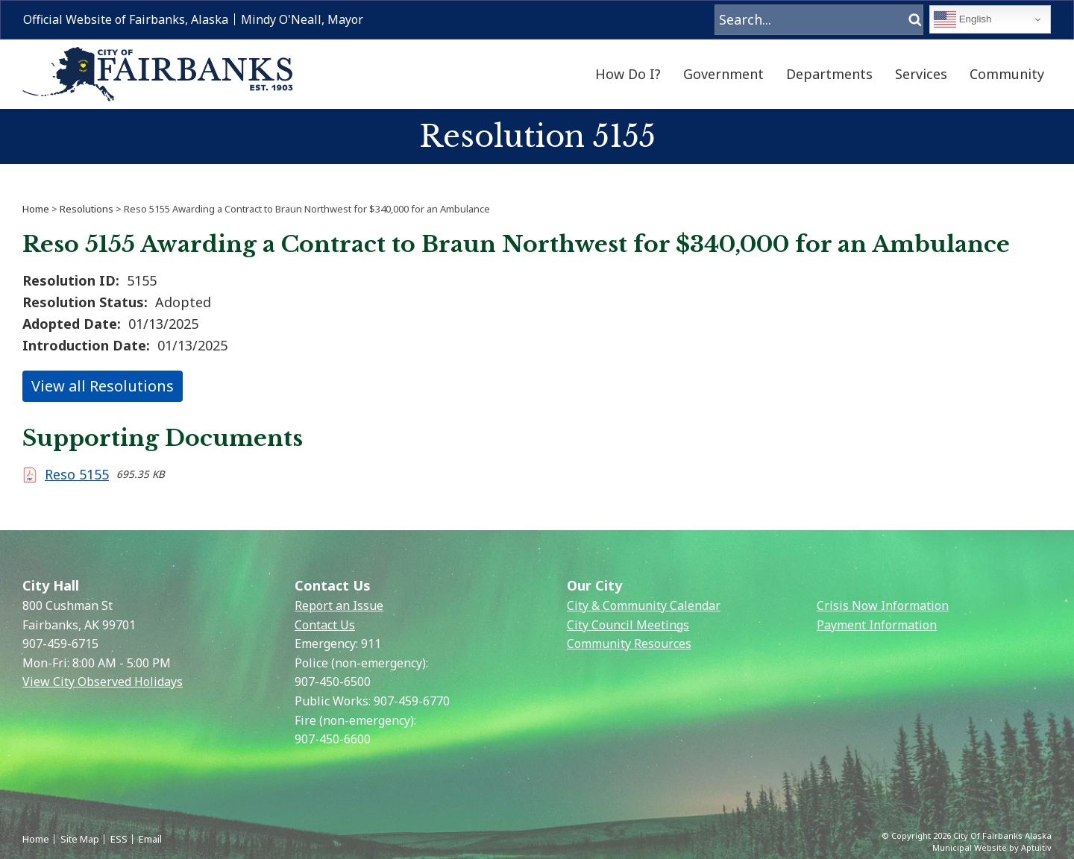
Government (723, 74)
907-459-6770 (412, 701)
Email (150, 839)
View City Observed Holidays (102, 681)
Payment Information (877, 625)
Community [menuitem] (1007, 74)
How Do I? (628, 74)
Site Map (79, 839)
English (962, 19)
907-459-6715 (60, 643)
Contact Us (325, 625)
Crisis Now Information (883, 605)
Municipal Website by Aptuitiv (992, 847)
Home (35, 208)
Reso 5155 (77, 474)
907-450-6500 (333, 681)
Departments (829, 74)
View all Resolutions (102, 386)
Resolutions (86, 208)
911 (371, 643)
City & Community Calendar (643, 605)
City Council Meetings (628, 625)
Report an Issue (339, 605)
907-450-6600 (333, 739)
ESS (119, 839)
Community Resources (629, 643)
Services (921, 74)
